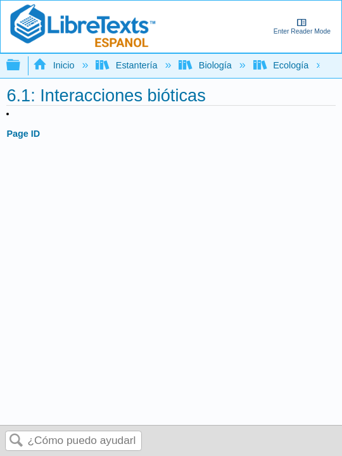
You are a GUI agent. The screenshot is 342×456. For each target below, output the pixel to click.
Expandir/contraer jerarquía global (21, 65)
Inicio (55, 65)
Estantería (128, 65)
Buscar (16, 441)
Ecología (282, 65)
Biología (206, 65)
